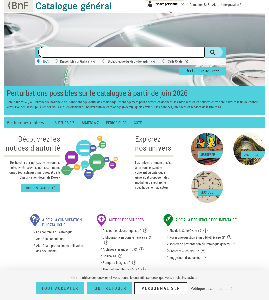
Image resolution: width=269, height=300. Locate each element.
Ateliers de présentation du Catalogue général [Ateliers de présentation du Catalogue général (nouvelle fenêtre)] (199, 244)
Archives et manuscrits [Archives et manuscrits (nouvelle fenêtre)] (118, 249)
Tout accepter (60, 288)
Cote (138, 122)
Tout (45, 61)
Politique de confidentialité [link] (211, 288)
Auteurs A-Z (64, 122)
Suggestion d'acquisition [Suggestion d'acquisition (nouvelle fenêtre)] (185, 257)
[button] (145, 230)
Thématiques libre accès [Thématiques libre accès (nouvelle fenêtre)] (119, 269)
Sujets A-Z (90, 122)
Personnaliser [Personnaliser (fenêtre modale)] (161, 288)
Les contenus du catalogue (54, 232)
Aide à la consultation (50, 238)
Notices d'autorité (40, 188)
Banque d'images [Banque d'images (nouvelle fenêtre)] (114, 262)
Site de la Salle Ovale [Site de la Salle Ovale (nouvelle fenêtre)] (183, 230)
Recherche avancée (202, 71)
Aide (215, 4)
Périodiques (116, 122)
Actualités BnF (200, 4)
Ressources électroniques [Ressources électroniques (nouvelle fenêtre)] (120, 230)
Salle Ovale (178, 61)
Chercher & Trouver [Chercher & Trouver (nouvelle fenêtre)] (181, 251)
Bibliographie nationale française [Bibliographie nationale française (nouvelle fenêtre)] (125, 237)
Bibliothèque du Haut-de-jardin (132, 61)
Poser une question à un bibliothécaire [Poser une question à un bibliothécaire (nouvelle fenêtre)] (195, 237)
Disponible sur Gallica (78, 61)
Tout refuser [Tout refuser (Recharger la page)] (109, 288)
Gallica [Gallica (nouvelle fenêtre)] (107, 256)
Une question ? (231, 4)
